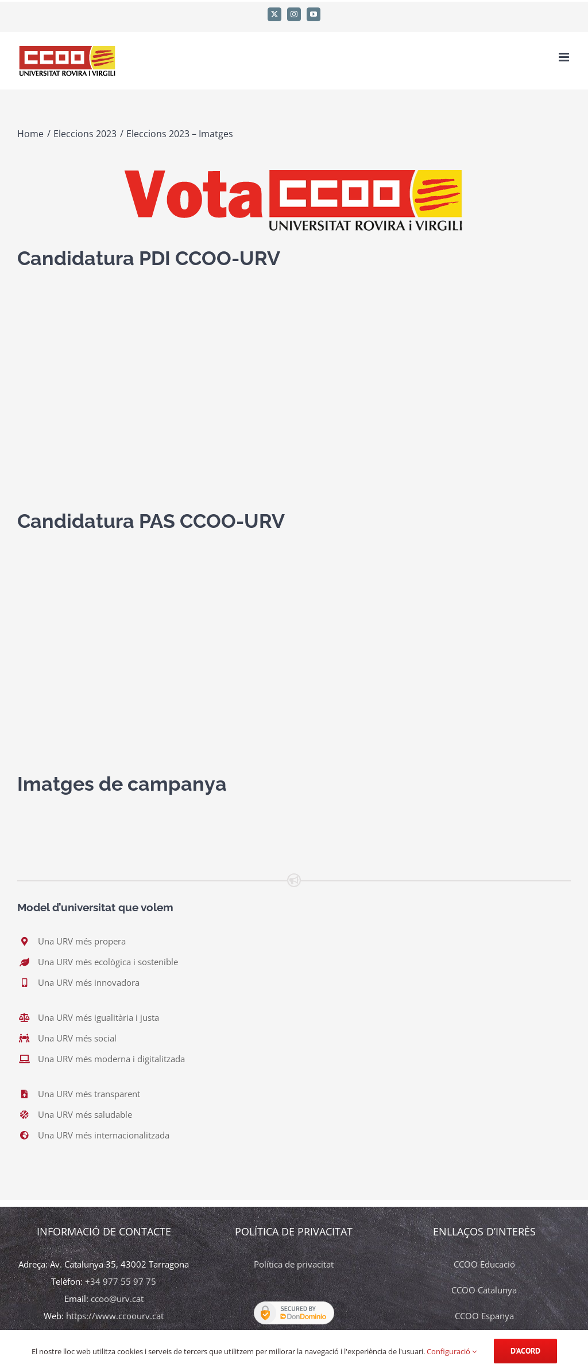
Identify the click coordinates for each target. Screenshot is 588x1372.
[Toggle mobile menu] (565, 57)
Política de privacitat (294, 1264)
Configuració (452, 1351)
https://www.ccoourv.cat (115, 1316)
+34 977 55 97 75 (120, 1281)
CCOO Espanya (484, 1316)
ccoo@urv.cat (117, 1298)
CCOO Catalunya (484, 1290)
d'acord (525, 1351)
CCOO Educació (484, 1264)
